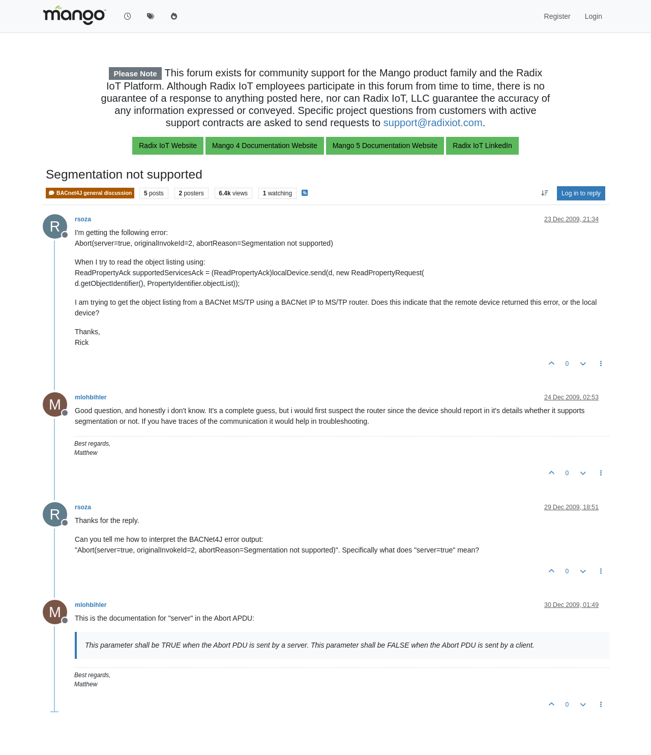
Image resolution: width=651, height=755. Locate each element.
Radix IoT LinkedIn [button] (482, 145)
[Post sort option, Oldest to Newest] (544, 193)
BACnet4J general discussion (90, 193)
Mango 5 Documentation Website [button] (385, 145)
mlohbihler (91, 397)
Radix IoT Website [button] (168, 145)
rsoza (83, 219)
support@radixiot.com (433, 122)
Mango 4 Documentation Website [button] (264, 145)
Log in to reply (581, 193)
